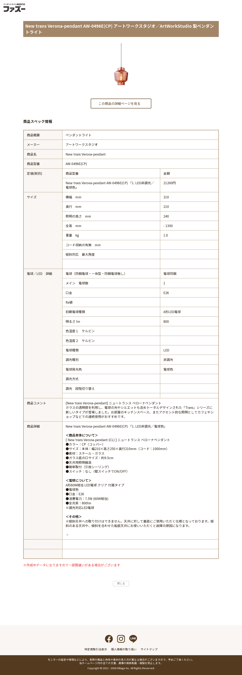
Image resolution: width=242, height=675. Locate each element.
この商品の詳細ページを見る (119, 103)
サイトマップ (149, 649)
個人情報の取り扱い (124, 649)
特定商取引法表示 (95, 649)
